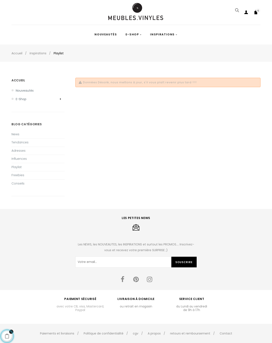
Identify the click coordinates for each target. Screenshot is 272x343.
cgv (135, 333)
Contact (226, 333)
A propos (154, 333)
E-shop (21, 99)
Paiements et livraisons (57, 333)
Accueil (18, 80)
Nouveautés (25, 90)
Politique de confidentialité (103, 333)
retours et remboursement (190, 333)
